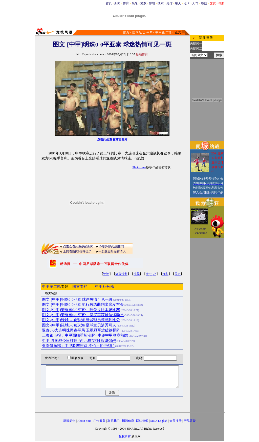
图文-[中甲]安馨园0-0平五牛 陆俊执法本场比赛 (81, 310)
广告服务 (99, 421)
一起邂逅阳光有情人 (112, 251)
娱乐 (135, 3)
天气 (195, 3)
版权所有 (125, 436)
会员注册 (175, 421)
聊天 (178, 3)
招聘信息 (128, 421)
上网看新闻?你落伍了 (77, 251)
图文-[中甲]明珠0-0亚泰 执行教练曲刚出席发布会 (83, 305)
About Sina (84, 421)
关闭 (178, 274)
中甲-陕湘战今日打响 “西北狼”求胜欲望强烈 (79, 341)
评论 (106, 274)
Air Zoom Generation (200, 231)
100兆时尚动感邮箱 (111, 246)
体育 (126, 3)
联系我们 (113, 421)
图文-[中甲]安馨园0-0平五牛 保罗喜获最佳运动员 (83, 315)
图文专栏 (80, 287)
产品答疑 (190, 421)
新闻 (117, 3)
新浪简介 (69, 421)
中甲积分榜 (104, 287)
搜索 (161, 3)
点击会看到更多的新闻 (78, 246)
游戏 (143, 3)
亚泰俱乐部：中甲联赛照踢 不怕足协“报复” (78, 346)
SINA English (158, 421)
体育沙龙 (121, 274)
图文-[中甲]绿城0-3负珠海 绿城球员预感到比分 (81, 320)
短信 (169, 3)
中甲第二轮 (163, 32)
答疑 (204, 3)
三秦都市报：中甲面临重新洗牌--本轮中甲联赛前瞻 (85, 335)
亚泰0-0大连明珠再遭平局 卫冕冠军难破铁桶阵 (81, 330)
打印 (165, 274)
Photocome (139, 167)
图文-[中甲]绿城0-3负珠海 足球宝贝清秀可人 (79, 325)
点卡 (187, 3)
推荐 (137, 274)
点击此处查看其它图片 (112, 139)
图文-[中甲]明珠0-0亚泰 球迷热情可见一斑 (77, 299)
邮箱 (152, 3)
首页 (109, 3)
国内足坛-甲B (142, 32)
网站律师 (142, 421)
